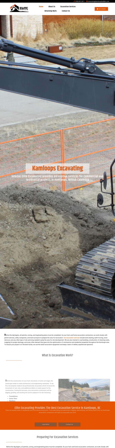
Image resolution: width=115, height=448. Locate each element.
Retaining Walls (51, 11)
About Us (51, 6)
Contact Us (66, 11)
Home (41, 6)
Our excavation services (71, 338)
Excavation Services (68, 6)
